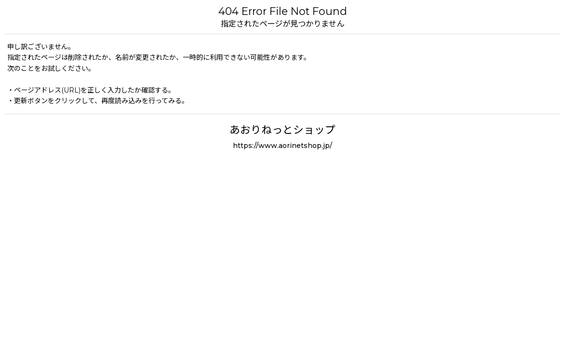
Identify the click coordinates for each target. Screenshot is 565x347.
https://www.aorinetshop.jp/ (282, 145)
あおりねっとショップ (282, 129)
